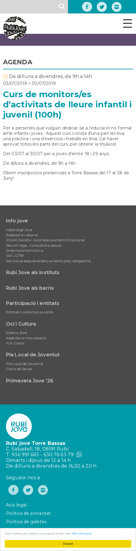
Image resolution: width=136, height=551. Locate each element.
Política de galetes (26, 521)
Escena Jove (16, 332)
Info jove (17, 221)
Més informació (82, 533)
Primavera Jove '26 (29, 381)
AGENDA (17, 62)
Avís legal (16, 505)
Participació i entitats (32, 303)
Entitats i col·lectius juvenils (29, 312)
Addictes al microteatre (26, 338)
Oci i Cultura (21, 324)
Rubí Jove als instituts (33, 272)
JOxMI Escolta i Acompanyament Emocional (45, 240)
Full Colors (15, 343)
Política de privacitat (28, 513)
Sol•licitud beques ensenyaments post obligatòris (48, 261)
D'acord (68, 544)
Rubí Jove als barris (30, 288)
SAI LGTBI (15, 255)
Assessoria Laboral (22, 235)
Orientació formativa (24, 250)
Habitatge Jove (19, 230)
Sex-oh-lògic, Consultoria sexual (33, 245)
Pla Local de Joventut (33, 355)
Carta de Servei (19, 369)
